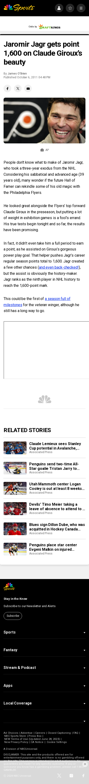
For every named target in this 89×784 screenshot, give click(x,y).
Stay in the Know (15, 599)
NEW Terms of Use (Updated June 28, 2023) (32, 739)
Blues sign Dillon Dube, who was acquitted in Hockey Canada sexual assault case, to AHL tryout (57, 526)
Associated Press (40, 452)
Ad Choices (11, 732)
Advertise (27, 732)
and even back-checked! (59, 267)
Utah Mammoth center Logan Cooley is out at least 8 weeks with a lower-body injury (55, 486)
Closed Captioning (59, 732)
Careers (40, 732)
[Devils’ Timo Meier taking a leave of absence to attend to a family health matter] (15, 508)
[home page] (19, 8)
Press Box (34, 736)
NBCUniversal (28, 749)
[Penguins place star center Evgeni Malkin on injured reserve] (15, 549)
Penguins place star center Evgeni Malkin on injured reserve (53, 547)
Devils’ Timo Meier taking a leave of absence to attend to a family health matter (56, 506)
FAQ (75, 732)
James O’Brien (17, 73)
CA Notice (37, 742)
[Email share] (28, 88)
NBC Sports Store (15, 736)
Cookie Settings (57, 742)
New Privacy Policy (16, 742)
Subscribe (13, 615)
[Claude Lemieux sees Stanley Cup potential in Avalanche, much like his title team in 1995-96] (15, 448)
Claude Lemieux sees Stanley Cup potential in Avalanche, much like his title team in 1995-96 (56, 446)
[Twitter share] (18, 88)
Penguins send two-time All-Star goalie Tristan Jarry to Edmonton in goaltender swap (55, 466)
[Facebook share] (7, 88)
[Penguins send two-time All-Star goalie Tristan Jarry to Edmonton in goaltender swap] (15, 468)
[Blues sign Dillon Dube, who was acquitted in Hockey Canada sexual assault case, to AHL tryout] (15, 528)
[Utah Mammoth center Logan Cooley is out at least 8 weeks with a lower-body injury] (15, 488)
